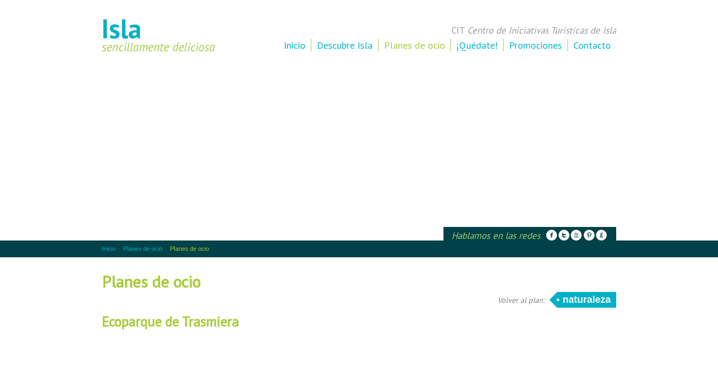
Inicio (294, 45)
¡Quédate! (477, 45)
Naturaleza (587, 299)
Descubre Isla (345, 45)
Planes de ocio (414, 45)
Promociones (535, 45)
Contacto (592, 45)
